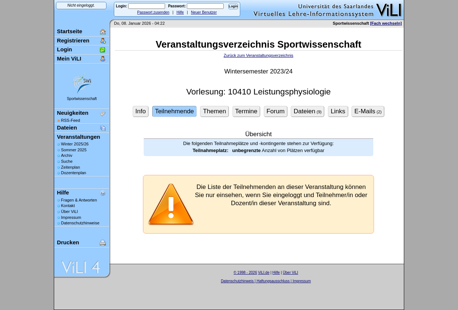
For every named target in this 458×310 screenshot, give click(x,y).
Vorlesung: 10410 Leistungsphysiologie (258, 91)
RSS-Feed (70, 120)
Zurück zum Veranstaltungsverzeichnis (258, 55)
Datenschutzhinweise (80, 223)
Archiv (67, 155)
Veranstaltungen (78, 137)
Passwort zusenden (153, 12)
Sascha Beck (273, 285)
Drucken (68, 242)
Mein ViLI (69, 58)
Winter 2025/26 (75, 144)
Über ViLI (69, 211)
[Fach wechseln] (386, 23)
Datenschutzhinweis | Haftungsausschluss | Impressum (266, 281)
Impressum (71, 217)
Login (64, 49)
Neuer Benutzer (204, 12)
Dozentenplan (73, 172)
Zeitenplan (70, 167)
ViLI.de (263, 273)
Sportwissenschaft (82, 99)
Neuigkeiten (72, 113)
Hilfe (180, 12)
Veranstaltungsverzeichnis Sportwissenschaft (258, 44)
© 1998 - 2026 (245, 273)
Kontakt (68, 205)
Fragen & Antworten (79, 200)
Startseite (70, 31)
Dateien (67, 127)
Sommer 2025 (74, 150)
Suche (67, 161)
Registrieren (73, 40)
